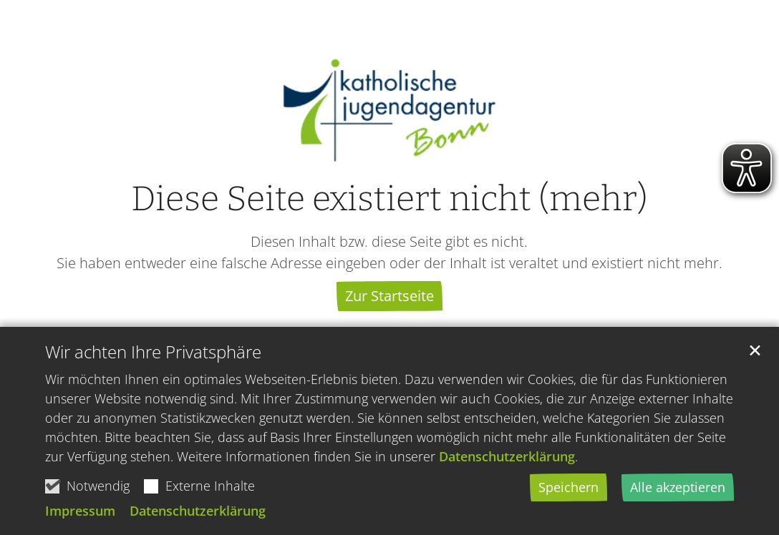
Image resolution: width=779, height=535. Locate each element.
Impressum (80, 511)
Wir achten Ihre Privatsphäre (153, 352)
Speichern (568, 487)
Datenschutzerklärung (507, 457)
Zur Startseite (389, 295)
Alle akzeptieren (677, 487)
